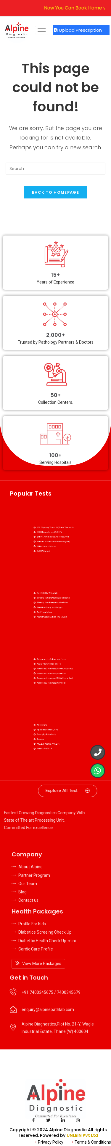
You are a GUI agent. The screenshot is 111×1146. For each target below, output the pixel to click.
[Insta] (77, 1121)
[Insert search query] (56, 168)
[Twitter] (48, 1121)
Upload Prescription (78, 30)
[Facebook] (33, 1121)
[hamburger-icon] (41, 30)
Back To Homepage (55, 192)
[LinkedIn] (63, 1121)
